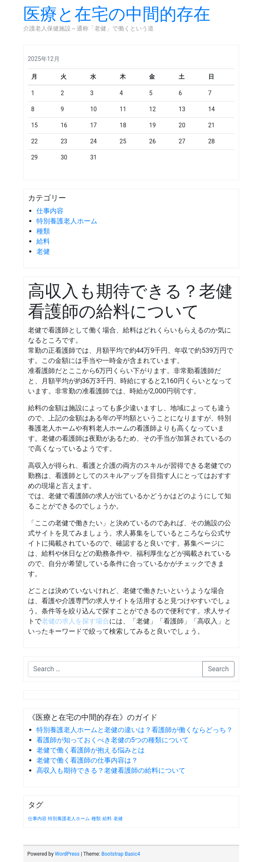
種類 (43, 231)
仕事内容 (49, 211)
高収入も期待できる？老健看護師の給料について (110, 770)
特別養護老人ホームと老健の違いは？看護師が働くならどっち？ (134, 730)
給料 (43, 241)
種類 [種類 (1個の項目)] (96, 818)
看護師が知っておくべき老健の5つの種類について (112, 740)
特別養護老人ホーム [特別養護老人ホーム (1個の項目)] (69, 818)
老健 (43, 251)
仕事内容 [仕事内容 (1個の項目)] (37, 818)
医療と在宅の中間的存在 (116, 14)
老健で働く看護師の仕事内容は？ (87, 760)
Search (218, 669)
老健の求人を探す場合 (75, 621)
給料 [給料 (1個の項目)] (107, 818)
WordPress (67, 854)
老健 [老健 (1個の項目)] (118, 818)
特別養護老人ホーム (66, 221)
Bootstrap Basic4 (120, 854)
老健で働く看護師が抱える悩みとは (90, 750)
